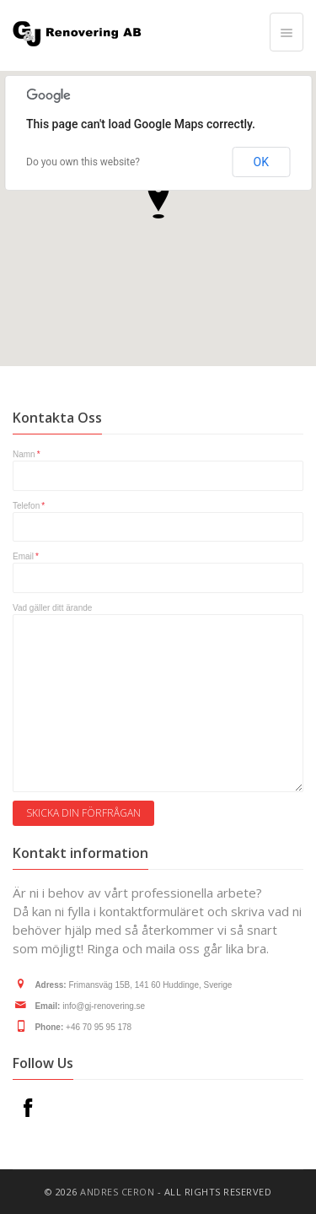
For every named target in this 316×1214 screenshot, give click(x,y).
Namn (26, 454)
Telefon (29, 505)
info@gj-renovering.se (103, 1006)
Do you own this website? (83, 162)
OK (261, 162)
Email (26, 556)
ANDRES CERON (117, 1191)
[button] (158, 198)
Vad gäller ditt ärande (52, 607)
